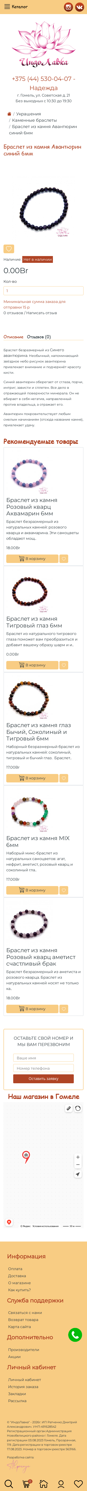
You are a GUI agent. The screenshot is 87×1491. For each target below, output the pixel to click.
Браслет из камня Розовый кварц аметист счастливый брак (40, 957)
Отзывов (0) (39, 337)
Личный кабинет (24, 1380)
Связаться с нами (25, 1312)
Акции (14, 1357)
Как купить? (19, 1290)
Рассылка (17, 1401)
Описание (13, 337)
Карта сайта (19, 1327)
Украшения (28, 114)
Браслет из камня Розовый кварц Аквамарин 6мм (32, 507)
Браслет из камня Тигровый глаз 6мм (34, 622)
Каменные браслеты (34, 120)
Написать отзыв (41, 313)
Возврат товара (23, 1319)
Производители (23, 1350)
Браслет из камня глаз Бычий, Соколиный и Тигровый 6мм (38, 732)
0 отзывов (13, 313)
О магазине (19, 1283)
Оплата (15, 1269)
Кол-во (10, 281)
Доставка (17, 1276)
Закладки (17, 1394)
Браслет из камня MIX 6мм (38, 841)
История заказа (23, 1387)
